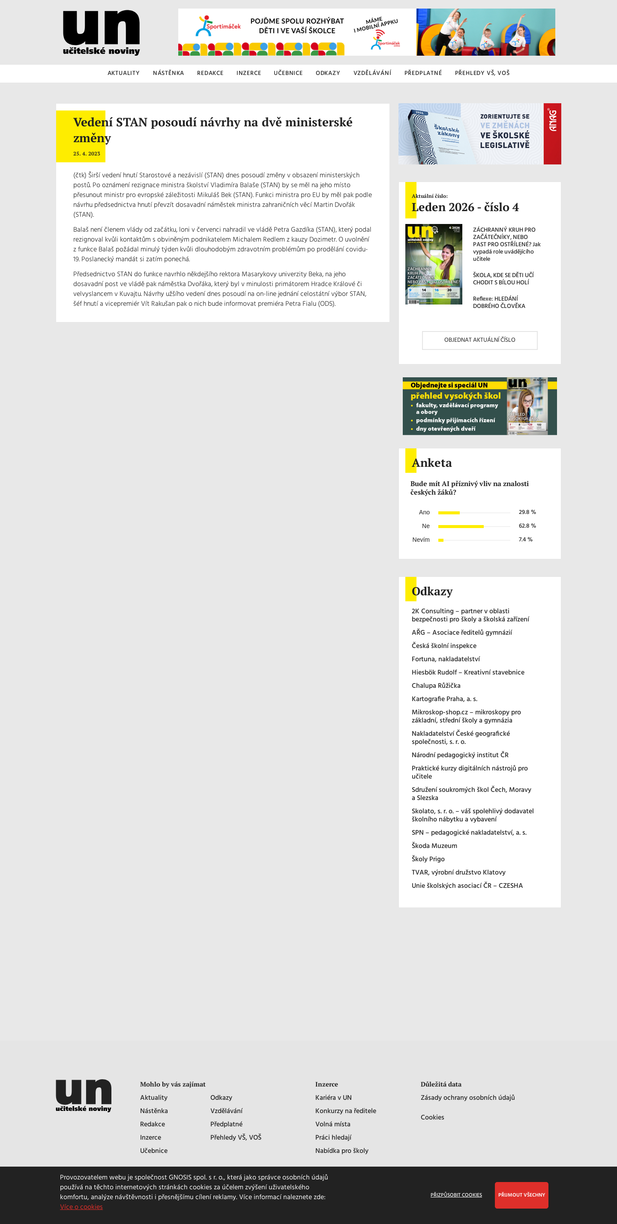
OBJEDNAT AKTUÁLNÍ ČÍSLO (479, 340)
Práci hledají (333, 1138)
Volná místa (332, 1125)
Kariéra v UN (333, 1098)
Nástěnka (154, 1112)
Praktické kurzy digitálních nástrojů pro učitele (470, 773)
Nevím (421, 539)
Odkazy (221, 1098)
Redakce (152, 1125)
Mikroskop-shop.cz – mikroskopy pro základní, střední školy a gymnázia (466, 717)
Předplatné (226, 1125)
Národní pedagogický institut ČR (460, 756)
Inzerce (150, 1138)
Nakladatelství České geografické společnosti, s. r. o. (461, 738)
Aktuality (154, 1098)
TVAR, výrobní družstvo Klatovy (459, 873)
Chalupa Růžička (436, 686)
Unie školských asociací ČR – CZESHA (467, 886)
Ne (426, 525)
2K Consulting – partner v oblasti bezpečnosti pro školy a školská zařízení (470, 616)
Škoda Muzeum (434, 846)
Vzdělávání (226, 1112)
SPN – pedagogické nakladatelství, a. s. (469, 833)
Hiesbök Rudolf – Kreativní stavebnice (468, 673)
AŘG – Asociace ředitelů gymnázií (462, 633)
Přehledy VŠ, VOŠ (235, 1138)
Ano (424, 512)
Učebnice (154, 1151)
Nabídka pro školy (341, 1151)
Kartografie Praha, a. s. (444, 700)
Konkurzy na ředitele (345, 1112)
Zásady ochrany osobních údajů (468, 1098)
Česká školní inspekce (444, 646)
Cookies (432, 1118)
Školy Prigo (428, 860)
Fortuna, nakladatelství (446, 660)
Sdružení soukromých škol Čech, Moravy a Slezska (471, 794)
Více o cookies (81, 1207)
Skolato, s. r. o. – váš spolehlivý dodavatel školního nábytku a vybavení (473, 816)
